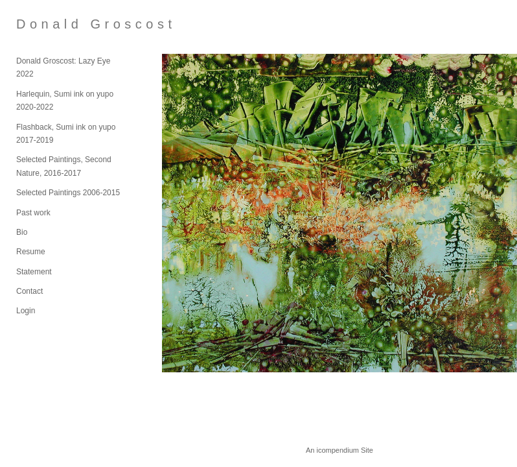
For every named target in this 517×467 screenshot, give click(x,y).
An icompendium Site (339, 450)
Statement (34, 271)
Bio (21, 232)
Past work (33, 212)
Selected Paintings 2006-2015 (68, 192)
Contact (29, 291)
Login (25, 310)
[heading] (48, 24)
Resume (30, 251)
